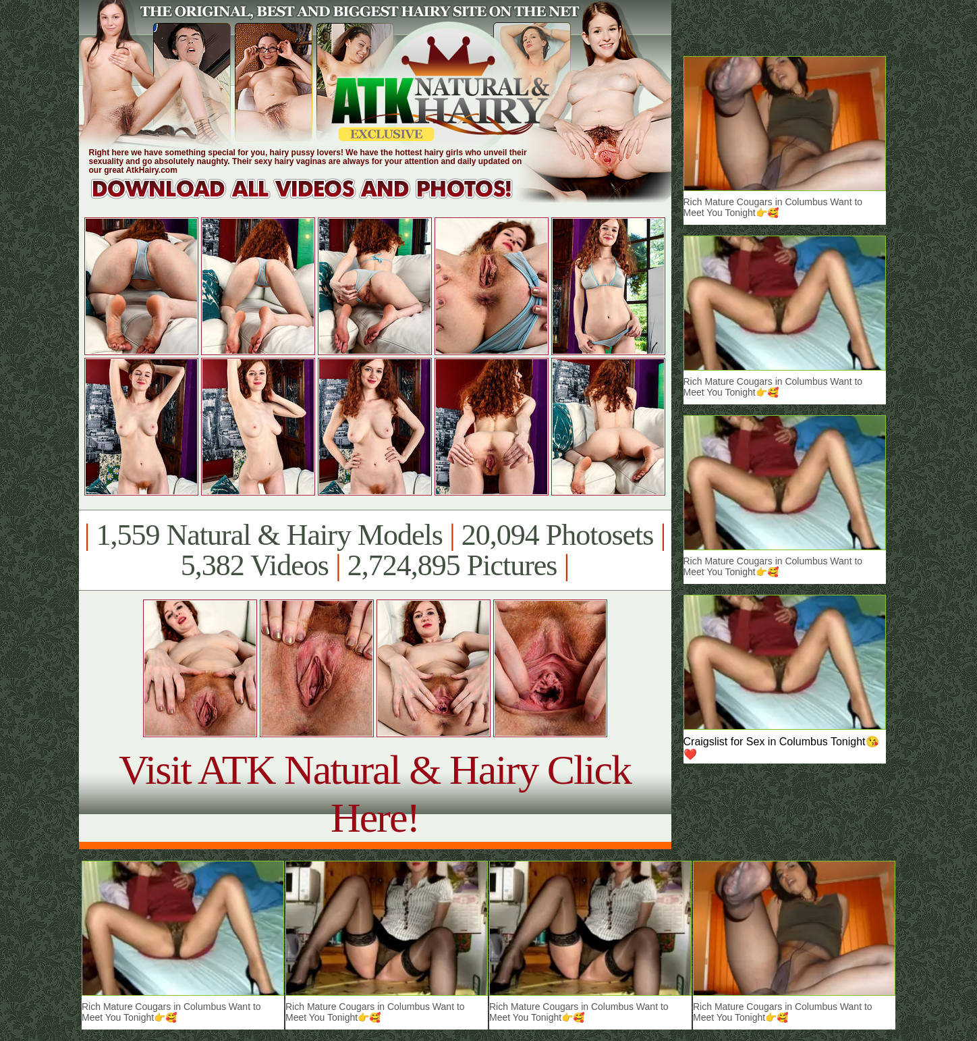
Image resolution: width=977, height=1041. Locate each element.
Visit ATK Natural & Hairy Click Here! (375, 793)
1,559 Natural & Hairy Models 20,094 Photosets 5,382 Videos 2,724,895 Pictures (374, 550)
